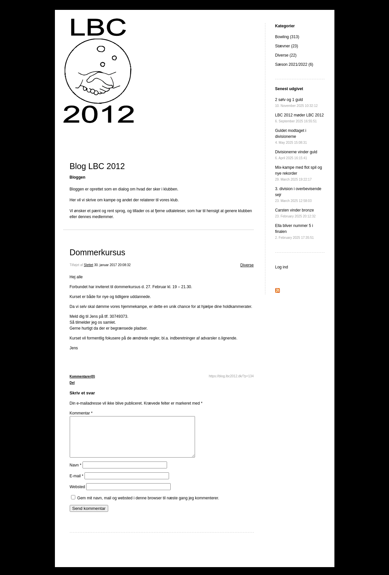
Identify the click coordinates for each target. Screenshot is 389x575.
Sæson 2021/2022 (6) (294, 64)
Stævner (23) (286, 46)
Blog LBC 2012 (97, 166)
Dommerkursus (97, 252)
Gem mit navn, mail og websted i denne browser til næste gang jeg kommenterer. (148, 506)
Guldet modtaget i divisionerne (291, 136)
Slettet (88, 265)
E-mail (77, 484)
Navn (76, 473)
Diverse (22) (286, 55)
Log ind (281, 267)
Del (72, 383)
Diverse (247, 265)
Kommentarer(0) (82, 376)
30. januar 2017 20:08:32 (112, 265)
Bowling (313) (287, 37)
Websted (77, 494)
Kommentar (81, 413)
